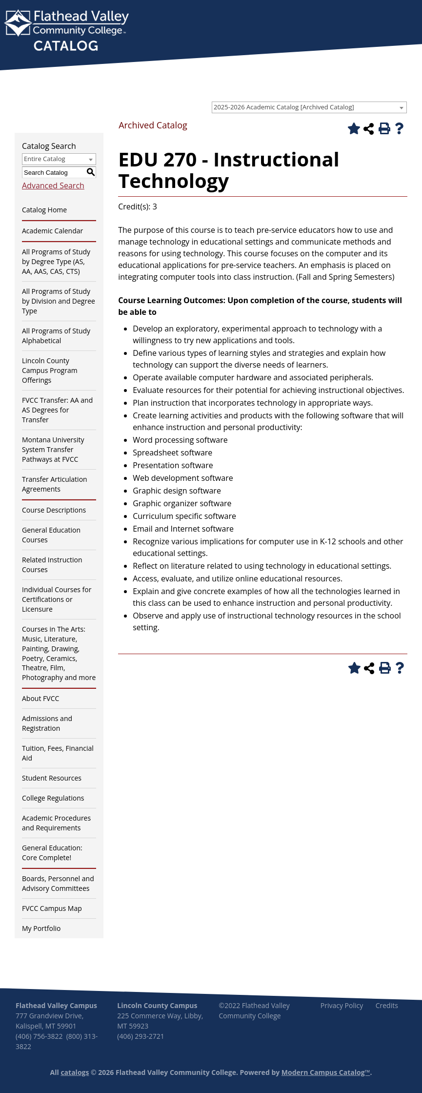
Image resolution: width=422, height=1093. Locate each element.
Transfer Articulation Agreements (54, 484)
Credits (387, 1005)
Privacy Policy (342, 1005)
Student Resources (51, 778)
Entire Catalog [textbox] (44, 158)
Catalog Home (44, 209)
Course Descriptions (54, 510)
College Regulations (53, 798)
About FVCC (40, 698)
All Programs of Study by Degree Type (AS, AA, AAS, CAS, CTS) (56, 261)
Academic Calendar (52, 230)
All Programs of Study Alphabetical (56, 335)
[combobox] (309, 107)
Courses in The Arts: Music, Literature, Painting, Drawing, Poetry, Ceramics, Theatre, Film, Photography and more (59, 653)
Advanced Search (53, 185)
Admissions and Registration (47, 723)
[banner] (66, 31)
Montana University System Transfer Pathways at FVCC (53, 449)
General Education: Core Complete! (52, 852)
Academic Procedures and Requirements (56, 822)
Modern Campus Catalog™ (325, 1072)
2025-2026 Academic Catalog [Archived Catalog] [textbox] (284, 107)
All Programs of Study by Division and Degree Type (58, 301)
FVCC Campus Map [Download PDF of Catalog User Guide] (52, 908)
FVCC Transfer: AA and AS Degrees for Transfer (57, 409)
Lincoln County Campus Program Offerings (50, 370)
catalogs (74, 1072)
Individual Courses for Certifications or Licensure (56, 599)
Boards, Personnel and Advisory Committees (58, 883)
